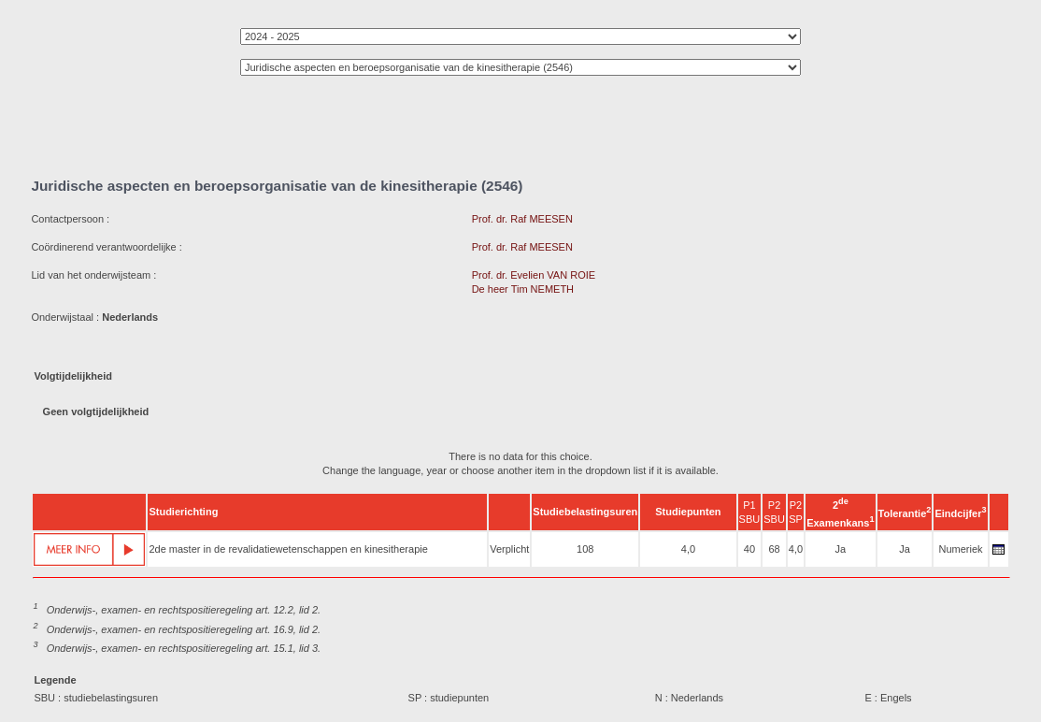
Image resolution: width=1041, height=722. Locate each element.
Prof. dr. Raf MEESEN (522, 218)
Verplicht (509, 549)
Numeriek (960, 549)
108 (585, 549)
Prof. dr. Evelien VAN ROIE (533, 275)
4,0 (688, 549)
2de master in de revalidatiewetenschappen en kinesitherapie (288, 549)
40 (749, 549)
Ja (841, 549)
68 (773, 549)
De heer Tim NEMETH (523, 289)
